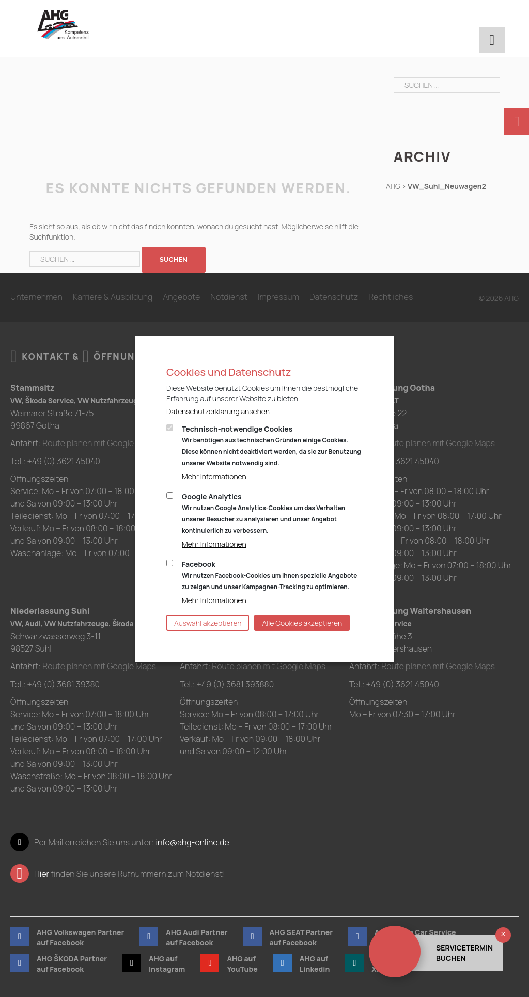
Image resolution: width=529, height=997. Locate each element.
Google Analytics (263, 513)
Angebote (181, 297)
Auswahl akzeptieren (207, 623)
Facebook (269, 575)
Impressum (278, 297)
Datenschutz (333, 297)
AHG (393, 186)
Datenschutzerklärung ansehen (218, 411)
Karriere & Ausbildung (113, 297)
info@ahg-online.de (192, 841)
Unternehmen (36, 297)
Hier (41, 872)
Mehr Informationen (214, 476)
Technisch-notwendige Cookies (271, 445)
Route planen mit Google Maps (99, 443)
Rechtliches (390, 297)
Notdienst (228, 297)
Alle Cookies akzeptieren (302, 623)
